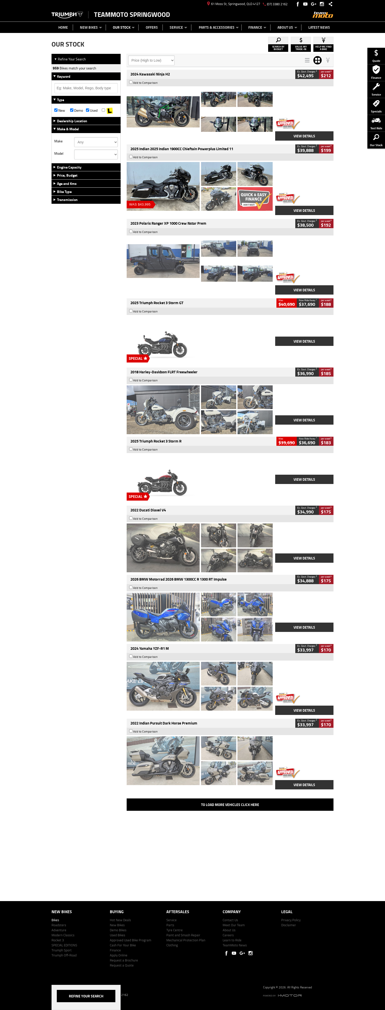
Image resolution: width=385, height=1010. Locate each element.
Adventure (59, 930)
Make (58, 141)
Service (178, 27)
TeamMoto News (235, 945)
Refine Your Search (70, 59)
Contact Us (230, 919)
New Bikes (91, 27)
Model (58, 153)
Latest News (319, 27)
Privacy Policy (291, 919)
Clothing (172, 945)
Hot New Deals (120, 919)
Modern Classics (63, 935)
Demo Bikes (118, 930)
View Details (304, 136)
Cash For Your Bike (123, 945)
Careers (228, 935)
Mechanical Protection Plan (185, 940)
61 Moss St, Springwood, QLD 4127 (233, 3)
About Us (287, 27)
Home (63, 27)
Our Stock (124, 27)
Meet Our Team (234, 924)
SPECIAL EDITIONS (64, 945)
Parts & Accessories (219, 27)
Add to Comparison (145, 83)
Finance (257, 27)
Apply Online (118, 955)
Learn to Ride (232, 940)
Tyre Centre (174, 930)
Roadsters (59, 924)
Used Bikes (117, 935)
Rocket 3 (58, 940)
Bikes (55, 919)
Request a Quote (122, 965)
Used (92, 110)
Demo (76, 110)
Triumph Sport (62, 950)
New (59, 110)
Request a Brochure (124, 960)
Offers (152, 27)
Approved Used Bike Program (130, 940)
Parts (170, 924)
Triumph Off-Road (64, 955)
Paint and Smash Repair (183, 935)
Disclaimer (288, 924)
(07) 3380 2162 (277, 4)
